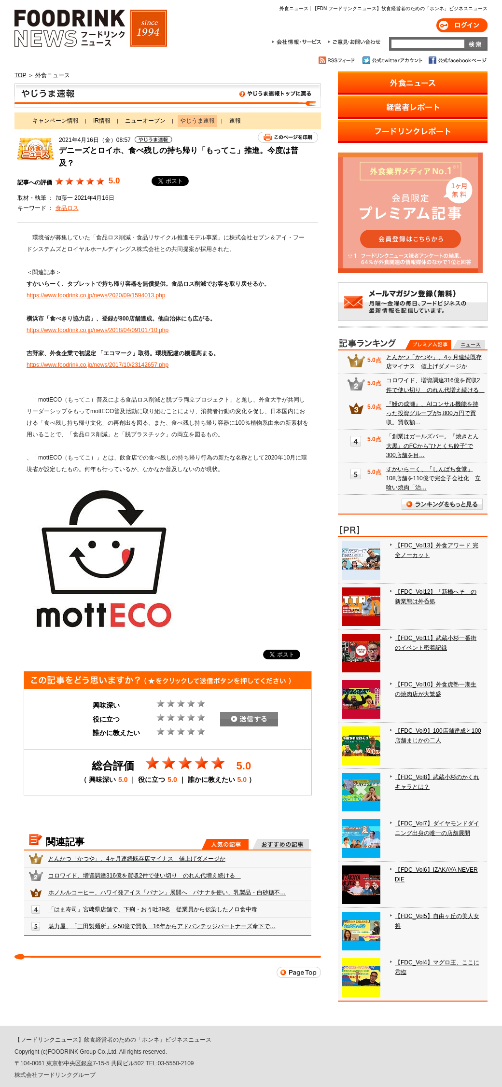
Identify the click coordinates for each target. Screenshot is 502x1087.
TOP (20, 75)
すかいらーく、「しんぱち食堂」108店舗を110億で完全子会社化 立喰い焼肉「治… (433, 478)
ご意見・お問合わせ (354, 42)
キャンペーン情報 (55, 120)
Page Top (299, 972)
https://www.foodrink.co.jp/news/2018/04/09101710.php (97, 330)
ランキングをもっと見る (442, 504)
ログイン (462, 25)
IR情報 (102, 120)
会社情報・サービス (298, 42)
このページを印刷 (288, 137)
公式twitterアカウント (393, 60)
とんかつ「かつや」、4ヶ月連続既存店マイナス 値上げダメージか (136, 858)
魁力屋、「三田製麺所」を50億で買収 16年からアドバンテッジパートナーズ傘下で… (162, 926)
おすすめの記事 (280, 844)
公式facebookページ (457, 60)
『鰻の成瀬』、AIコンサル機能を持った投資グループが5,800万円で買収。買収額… (432, 413)
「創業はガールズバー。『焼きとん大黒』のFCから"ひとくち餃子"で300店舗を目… (432, 445)
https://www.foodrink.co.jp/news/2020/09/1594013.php (96, 295)
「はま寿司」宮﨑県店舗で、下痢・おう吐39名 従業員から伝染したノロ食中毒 (152, 909)
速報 (235, 120)
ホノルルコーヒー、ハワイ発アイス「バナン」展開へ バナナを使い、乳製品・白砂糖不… (167, 892)
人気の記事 (225, 844)
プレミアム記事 (428, 344)
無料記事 (469, 344)
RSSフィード (338, 60)
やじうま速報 (167, 96)
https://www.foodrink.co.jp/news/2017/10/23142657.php (97, 365)
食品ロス (67, 208)
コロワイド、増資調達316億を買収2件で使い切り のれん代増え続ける (144, 875)
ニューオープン (145, 120)
